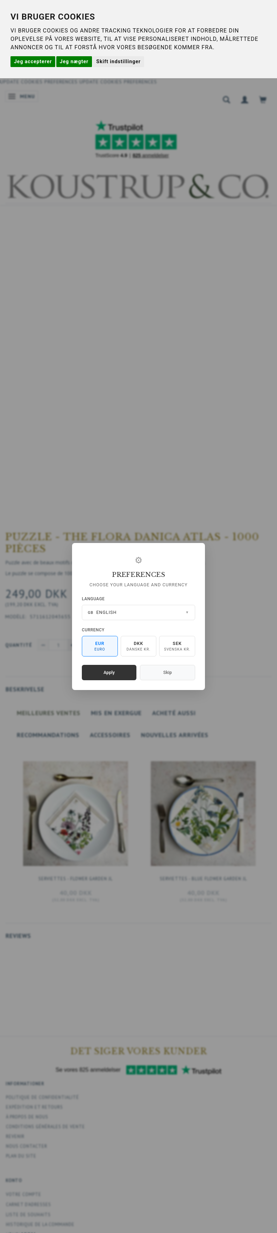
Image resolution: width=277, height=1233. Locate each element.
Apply (109, 672)
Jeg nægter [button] (74, 61)
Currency (93, 629)
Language (93, 598)
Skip (167, 672)
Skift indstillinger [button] (118, 61)
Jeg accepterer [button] (33, 61)
